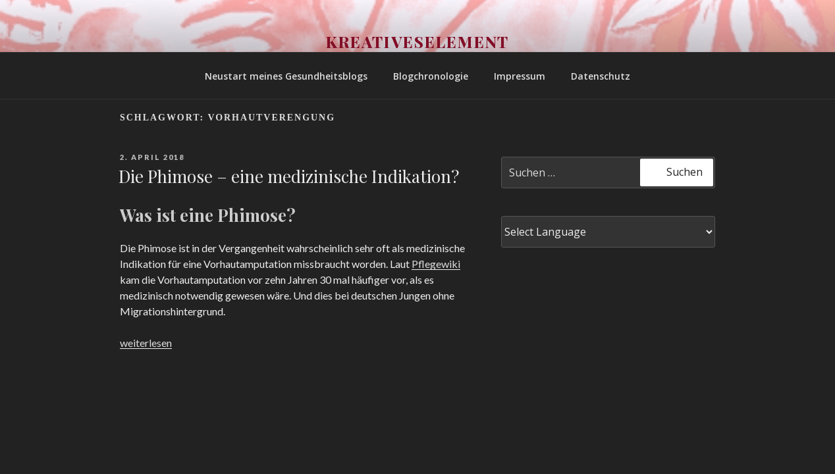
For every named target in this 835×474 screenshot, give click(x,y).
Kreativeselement (418, 41)
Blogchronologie (430, 76)
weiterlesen (146, 342)
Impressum (519, 76)
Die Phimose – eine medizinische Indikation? (289, 176)
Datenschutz (600, 76)
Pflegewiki (436, 263)
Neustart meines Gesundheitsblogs (286, 76)
